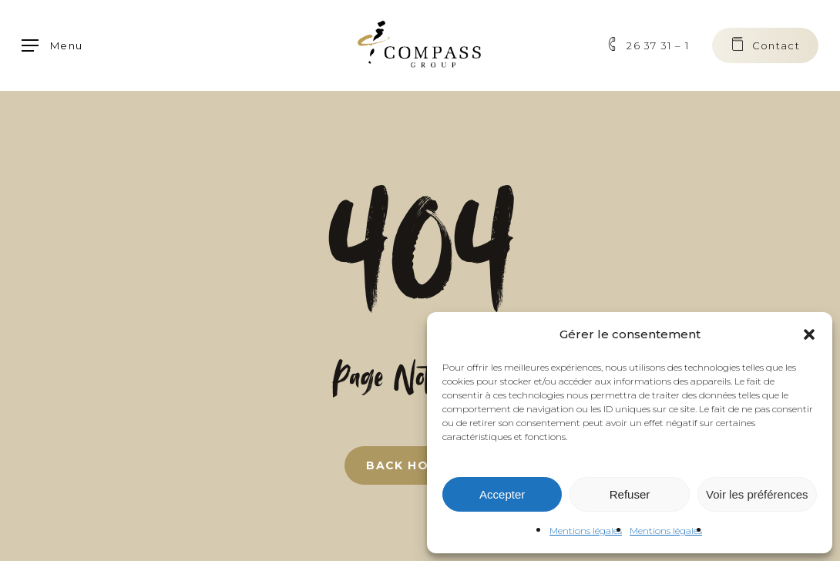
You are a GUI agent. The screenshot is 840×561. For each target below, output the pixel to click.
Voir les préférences (757, 494)
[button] (809, 334)
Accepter (502, 494)
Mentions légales (585, 530)
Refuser (630, 494)
